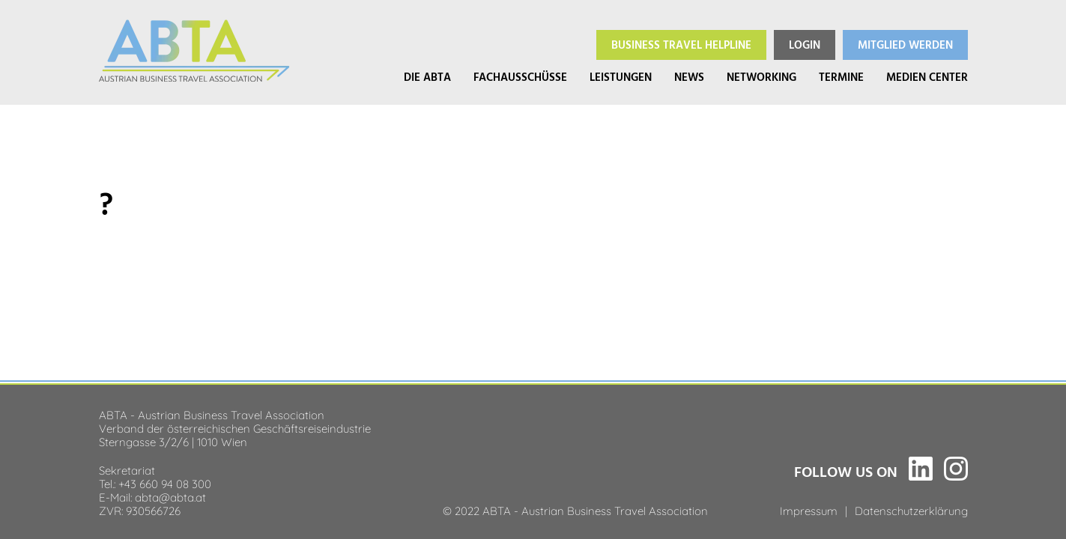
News (689, 77)
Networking (761, 77)
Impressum (809, 509)
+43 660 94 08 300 (164, 482)
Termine (841, 77)
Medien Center (927, 77)
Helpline (681, 45)
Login (804, 45)
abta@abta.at (170, 496)
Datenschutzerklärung (911, 509)
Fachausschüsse (520, 77)
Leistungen (621, 77)
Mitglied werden (905, 45)
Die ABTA (427, 77)
